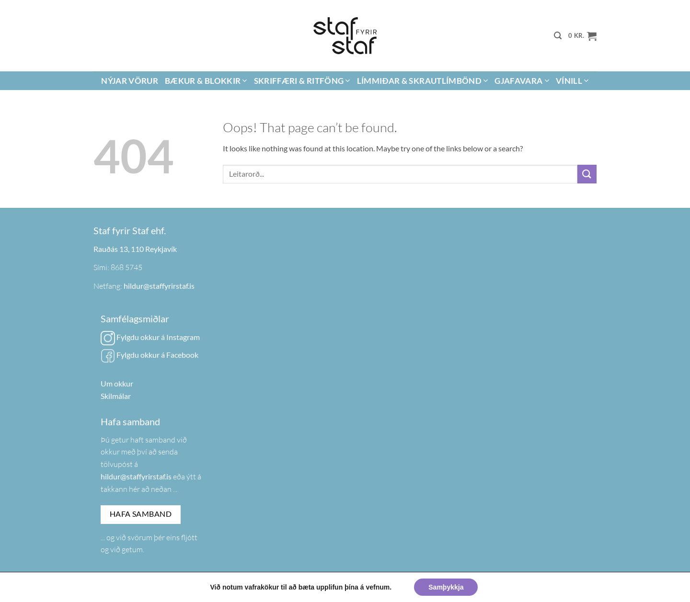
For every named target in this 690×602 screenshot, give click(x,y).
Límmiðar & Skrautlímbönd (422, 81)
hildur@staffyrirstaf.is (159, 285)
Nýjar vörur (129, 81)
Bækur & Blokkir (206, 81)
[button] (558, 35)
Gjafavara (521, 81)
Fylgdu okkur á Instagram (150, 336)
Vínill (572, 81)
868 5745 (126, 267)
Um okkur (117, 383)
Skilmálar (116, 395)
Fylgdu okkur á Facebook (149, 354)
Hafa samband (141, 514)
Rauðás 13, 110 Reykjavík (135, 248)
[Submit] (587, 174)
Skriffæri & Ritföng (302, 81)
